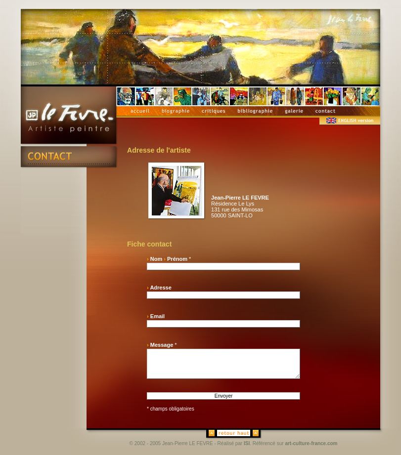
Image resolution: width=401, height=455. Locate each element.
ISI (247, 443)
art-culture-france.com (311, 443)
